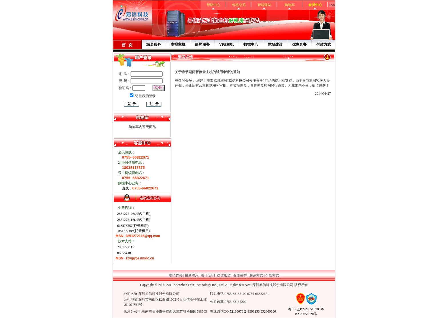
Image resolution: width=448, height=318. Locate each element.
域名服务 (153, 44)
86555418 (123, 253)
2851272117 (125, 247)
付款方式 (323, 44)
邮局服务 (202, 44)
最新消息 (192, 275)
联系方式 (256, 275)
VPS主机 (226, 44)
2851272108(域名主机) (133, 214)
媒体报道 (224, 275)
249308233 (252, 311)
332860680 (268, 311)
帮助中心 (213, 5)
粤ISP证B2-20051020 (303, 309)
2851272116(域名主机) (133, 220)
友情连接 (176, 275)
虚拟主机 (178, 44)
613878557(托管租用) (132, 226)
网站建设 (275, 44)
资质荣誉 (240, 275)
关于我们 (208, 275)
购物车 (290, 5)
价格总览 (239, 5)
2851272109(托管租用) (133, 231)
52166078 (236, 311)
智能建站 (264, 5)
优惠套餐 (299, 44)
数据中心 (250, 44)
